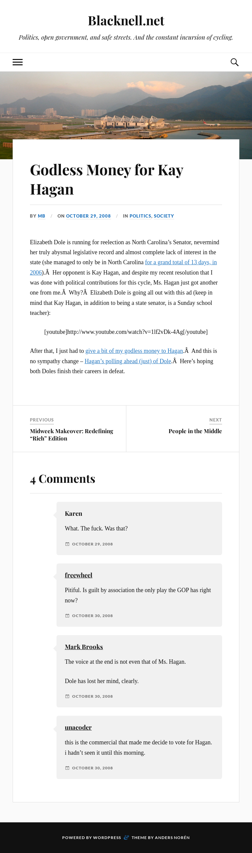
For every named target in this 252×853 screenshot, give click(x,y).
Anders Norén (172, 837)
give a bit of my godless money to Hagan (134, 351)
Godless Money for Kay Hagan (106, 178)
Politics (140, 216)
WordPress (107, 837)
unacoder (78, 727)
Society (164, 216)
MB (42, 216)
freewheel (78, 575)
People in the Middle (195, 430)
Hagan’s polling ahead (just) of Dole (127, 361)
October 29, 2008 (88, 216)
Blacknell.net (126, 20)
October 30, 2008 (92, 616)
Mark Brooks (84, 646)
